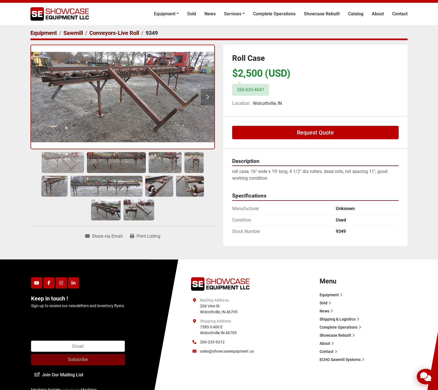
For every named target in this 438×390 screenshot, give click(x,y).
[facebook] (48, 282)
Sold (191, 13)
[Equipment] (43, 33)
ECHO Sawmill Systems (340, 359)
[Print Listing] (145, 236)
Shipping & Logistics (338, 319)
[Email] (78, 346)
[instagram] (61, 282)
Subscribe (78, 359)
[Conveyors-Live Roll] (114, 33)
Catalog (355, 13)
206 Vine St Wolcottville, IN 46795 (218, 309)
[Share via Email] (104, 236)
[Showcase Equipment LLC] (220, 283)
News (210, 13)
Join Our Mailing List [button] (59, 374)
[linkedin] (73, 282)
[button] (166, 14)
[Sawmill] (73, 33)
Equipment (164, 13)
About (378, 13)
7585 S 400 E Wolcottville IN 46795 (218, 330)
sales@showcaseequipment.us (227, 351)
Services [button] (232, 13)
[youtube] (36, 282)
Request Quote (315, 132)
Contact (400, 13)
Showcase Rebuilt (322, 13)
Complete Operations (274, 13)
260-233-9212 (212, 342)
